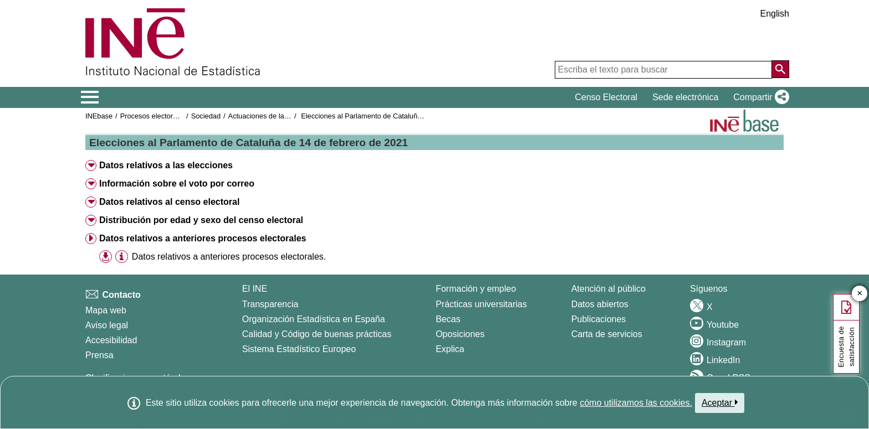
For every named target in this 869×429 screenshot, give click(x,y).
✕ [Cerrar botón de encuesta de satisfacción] (860, 294)
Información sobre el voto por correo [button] (176, 183)
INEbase (99, 116)
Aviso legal (106, 325)
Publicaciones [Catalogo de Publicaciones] (598, 319)
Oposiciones (460, 334)
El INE (254, 288)
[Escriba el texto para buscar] (663, 70)
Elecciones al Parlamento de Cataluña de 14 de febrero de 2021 (402, 116)
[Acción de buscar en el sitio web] (780, 69)
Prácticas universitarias (481, 304)
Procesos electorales (153, 116)
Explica (450, 349)
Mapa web (105, 310)
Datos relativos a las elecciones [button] (166, 165)
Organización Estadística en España (313, 319)
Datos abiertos (599, 304)
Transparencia (270, 304)
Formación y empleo (476, 288)
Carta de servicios (606, 334)
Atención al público (608, 288)
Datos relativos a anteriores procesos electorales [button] (202, 238)
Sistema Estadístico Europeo (299, 349)
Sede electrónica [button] (685, 97)
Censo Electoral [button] (606, 97)
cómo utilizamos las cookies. (636, 402)
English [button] (774, 13)
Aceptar (720, 402)
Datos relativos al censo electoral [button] (169, 201)
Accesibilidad (111, 340)
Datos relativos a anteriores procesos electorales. (229, 256)
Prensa (99, 355)
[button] (759, 97)
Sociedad (206, 116)
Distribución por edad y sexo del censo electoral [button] (201, 220)
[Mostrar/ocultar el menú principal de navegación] (90, 97)
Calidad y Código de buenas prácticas (317, 334)
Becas (448, 319)
